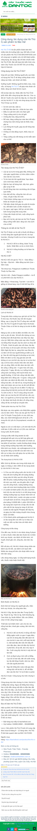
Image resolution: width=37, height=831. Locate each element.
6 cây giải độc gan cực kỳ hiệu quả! (11, 806)
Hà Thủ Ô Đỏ (6, 50)
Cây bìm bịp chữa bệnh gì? (9, 802)
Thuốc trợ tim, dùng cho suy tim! (11, 794)
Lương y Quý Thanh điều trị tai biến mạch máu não (16, 772)
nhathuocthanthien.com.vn (20, 757)
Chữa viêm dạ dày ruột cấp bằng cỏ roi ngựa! (15, 790)
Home (3, 34)
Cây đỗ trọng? (5, 798)
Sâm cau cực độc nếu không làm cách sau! (14, 810)
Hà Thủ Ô (15, 86)
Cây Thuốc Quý (11, 34)
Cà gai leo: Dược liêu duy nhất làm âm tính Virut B (16, 769)
